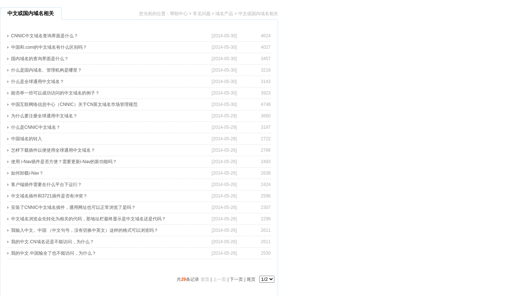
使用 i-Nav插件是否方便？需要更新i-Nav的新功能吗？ (64, 161)
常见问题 (202, 13)
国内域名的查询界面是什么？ (40, 58)
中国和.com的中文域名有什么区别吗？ (49, 47)
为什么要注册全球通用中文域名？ (44, 115)
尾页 (251, 279)
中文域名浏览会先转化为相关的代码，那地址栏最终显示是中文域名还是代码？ (88, 218)
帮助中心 (179, 13)
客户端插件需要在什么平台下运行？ (46, 184)
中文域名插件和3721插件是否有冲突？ (49, 196)
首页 (205, 279)
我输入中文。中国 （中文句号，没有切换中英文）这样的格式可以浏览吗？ (84, 230)
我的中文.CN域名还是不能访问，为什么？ (52, 241)
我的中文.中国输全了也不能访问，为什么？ (53, 253)
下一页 (236, 279)
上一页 (219, 279)
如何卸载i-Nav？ (27, 173)
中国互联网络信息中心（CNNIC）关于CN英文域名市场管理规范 (74, 104)
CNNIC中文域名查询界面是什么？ (44, 35)
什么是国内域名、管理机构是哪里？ (46, 70)
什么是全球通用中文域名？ (37, 81)
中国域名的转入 (26, 138)
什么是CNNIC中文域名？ (35, 127)
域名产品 (224, 13)
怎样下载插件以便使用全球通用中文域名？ (53, 150)
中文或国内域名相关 (258, 13)
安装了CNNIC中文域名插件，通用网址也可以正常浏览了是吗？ (73, 207)
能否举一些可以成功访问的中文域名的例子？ (55, 93)
